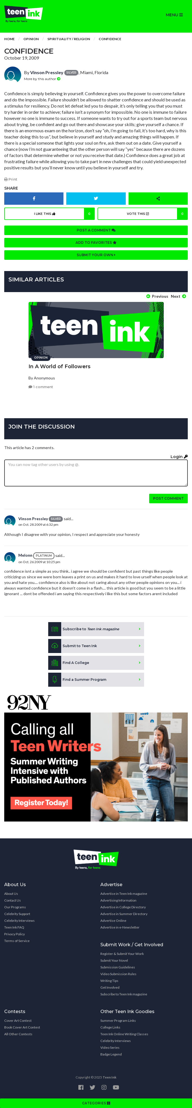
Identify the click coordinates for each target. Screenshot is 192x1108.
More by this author (42, 79)
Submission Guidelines (117, 967)
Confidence (110, 39)
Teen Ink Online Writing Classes (124, 1034)
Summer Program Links (118, 1020)
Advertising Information (118, 900)
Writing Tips (109, 981)
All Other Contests (18, 1034)
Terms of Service (17, 941)
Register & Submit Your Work (122, 954)
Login (179, 456)
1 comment (40, 387)
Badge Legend (111, 1054)
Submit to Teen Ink (72, 646)
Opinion (31, 39)
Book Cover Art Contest (22, 1027)
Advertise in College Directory (123, 907)
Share (11, 188)
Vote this (157, 213)
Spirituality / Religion (68, 39)
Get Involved (110, 987)
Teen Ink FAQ (14, 927)
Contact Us (12, 900)
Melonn (25, 555)
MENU (174, 14)
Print (10, 179)
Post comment (168, 498)
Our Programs (15, 907)
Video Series (110, 1047)
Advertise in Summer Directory (123, 914)
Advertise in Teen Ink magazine (123, 893)
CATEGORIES (96, 1103)
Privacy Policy (14, 934)
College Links (110, 1027)
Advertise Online (113, 920)
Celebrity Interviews (19, 920)
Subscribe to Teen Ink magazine (123, 994)
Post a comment (96, 230)
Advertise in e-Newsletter (120, 927)
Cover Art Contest (18, 1020)
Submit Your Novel (114, 960)
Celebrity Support (17, 914)
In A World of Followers (59, 366)
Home (9, 39)
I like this (64, 213)
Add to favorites (96, 242)
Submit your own (96, 255)
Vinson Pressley (46, 72)
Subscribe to (83, 629)
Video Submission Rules (118, 974)
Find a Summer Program (77, 680)
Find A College (68, 663)
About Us (11, 893)
